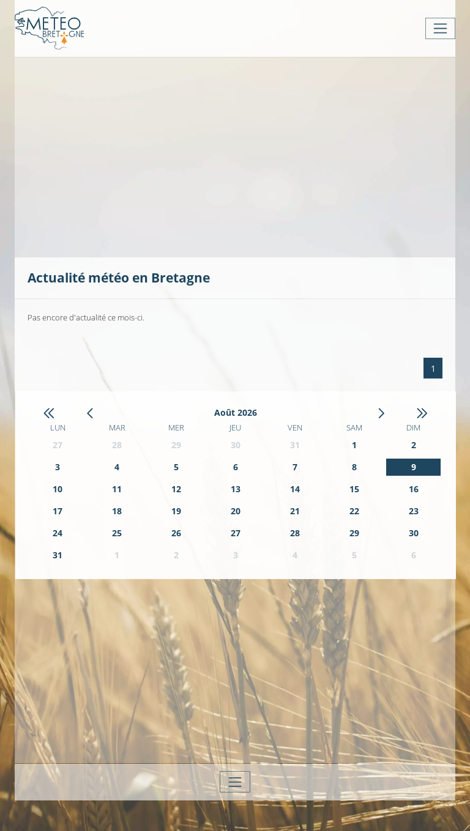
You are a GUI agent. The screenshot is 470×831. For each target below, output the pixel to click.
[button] (49, 413)
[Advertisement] (249, 156)
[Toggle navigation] (440, 28)
